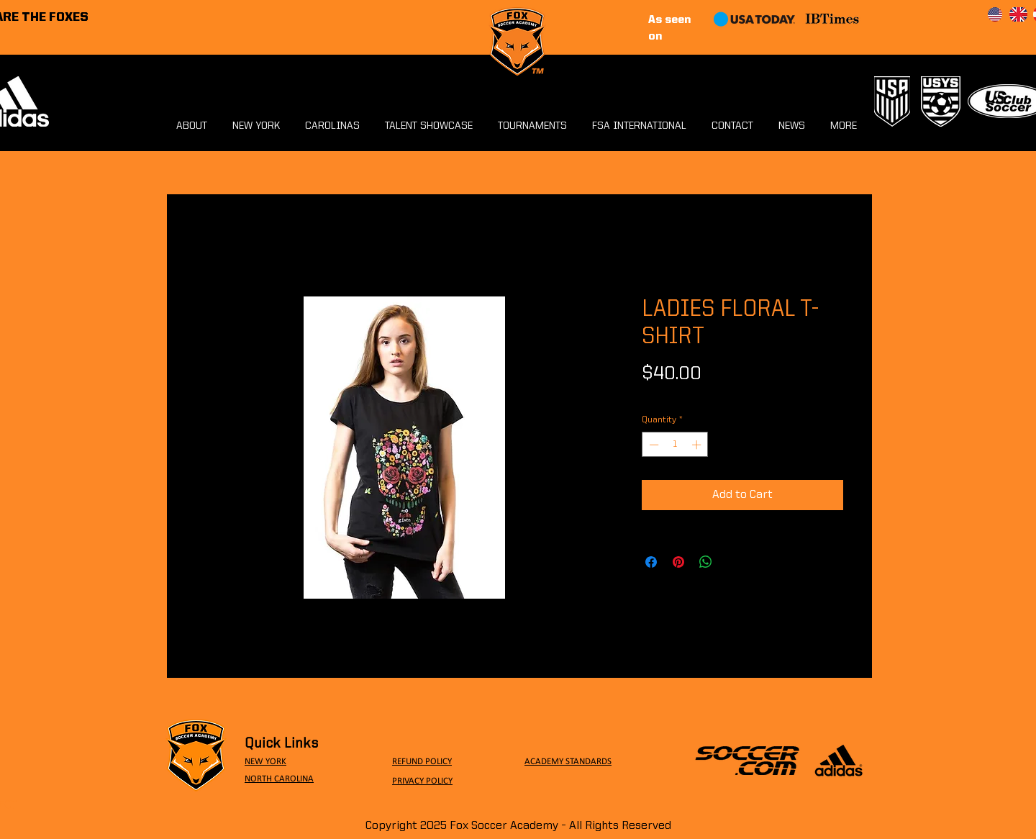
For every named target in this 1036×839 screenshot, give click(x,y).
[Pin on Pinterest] (678, 562)
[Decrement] (652, 444)
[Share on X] (733, 562)
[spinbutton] (675, 444)
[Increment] (697, 444)
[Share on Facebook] (651, 562)
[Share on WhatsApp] (705, 562)
